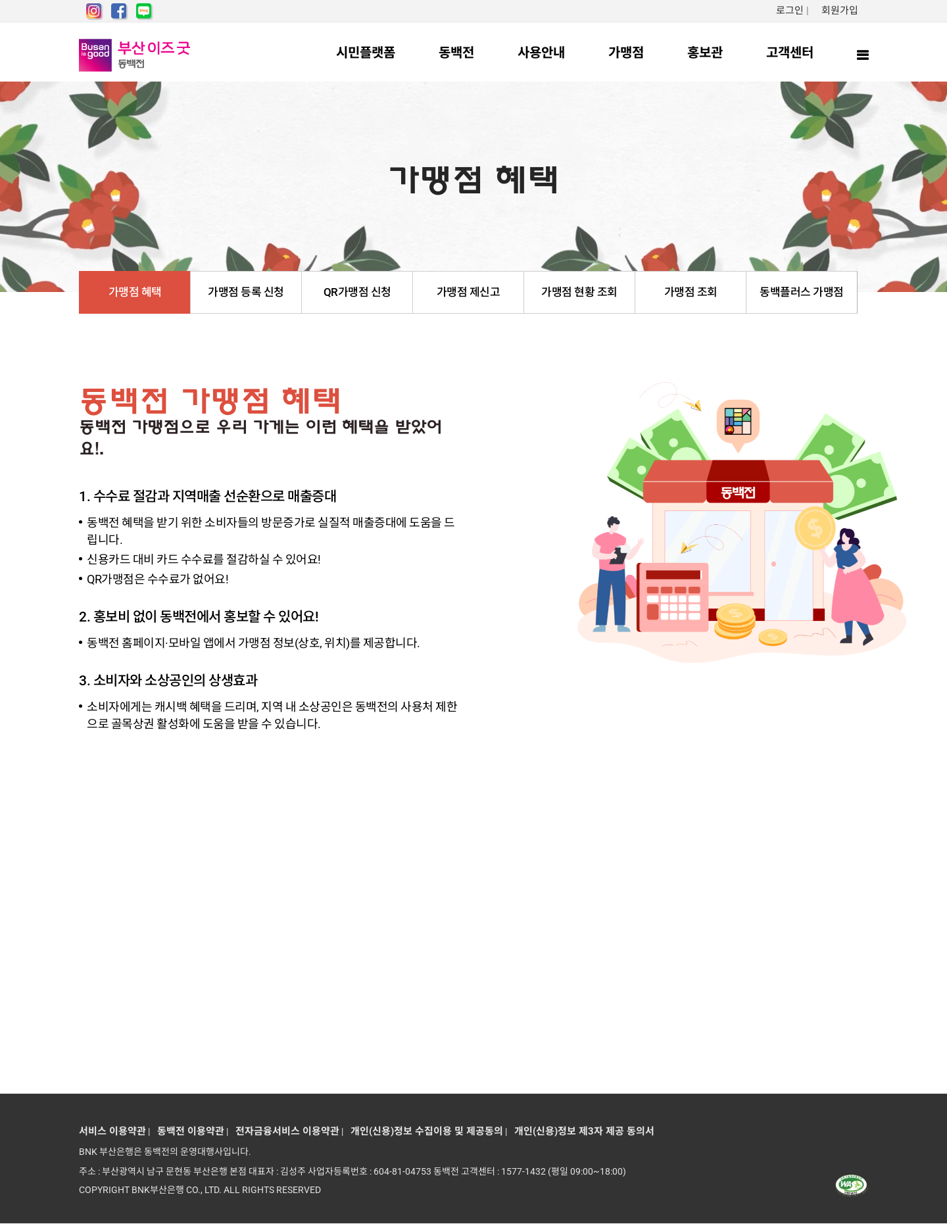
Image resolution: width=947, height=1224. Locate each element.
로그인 (790, 10)
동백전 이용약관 (188, 1131)
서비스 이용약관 (112, 1131)
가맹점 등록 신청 (246, 292)
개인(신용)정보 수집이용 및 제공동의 (424, 1131)
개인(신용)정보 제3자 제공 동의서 (581, 1131)
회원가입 (839, 10)
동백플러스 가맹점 (802, 292)
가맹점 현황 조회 (579, 292)
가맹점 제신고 (468, 292)
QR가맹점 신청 (357, 292)
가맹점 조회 (690, 292)
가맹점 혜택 (135, 292)
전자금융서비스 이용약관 (284, 1131)
